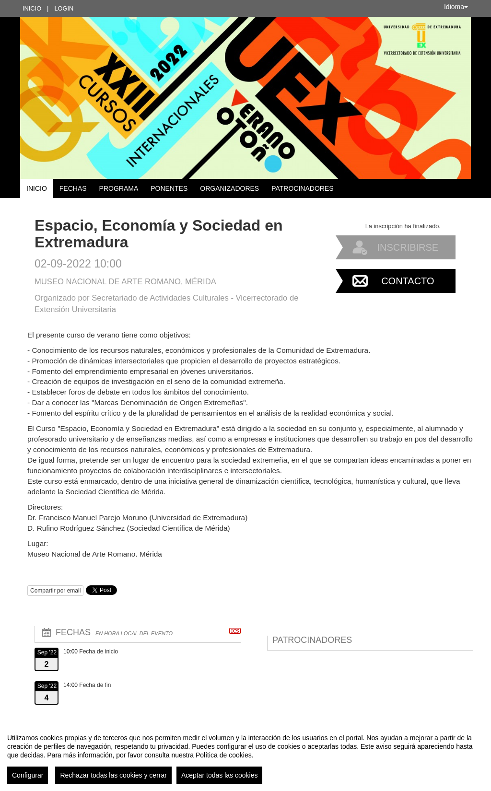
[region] (245, 755)
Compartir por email (55, 590)
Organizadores (229, 188)
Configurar (27, 775)
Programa (119, 188)
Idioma (456, 7)
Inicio (32, 8)
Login (63, 8)
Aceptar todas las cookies (219, 775)
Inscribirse (407, 247)
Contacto (407, 281)
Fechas (73, 188)
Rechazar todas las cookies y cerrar (113, 775)
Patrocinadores (302, 188)
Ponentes (169, 188)
